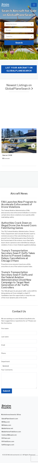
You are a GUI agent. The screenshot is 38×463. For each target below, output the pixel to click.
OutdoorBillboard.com (9, 435)
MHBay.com (6, 422)
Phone (3, 353)
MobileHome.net (7, 428)
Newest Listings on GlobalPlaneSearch (19, 86)
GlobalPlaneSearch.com (10, 418)
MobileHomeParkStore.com (11, 432)
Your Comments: (7, 370)
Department (5, 361)
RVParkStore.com (8, 441)
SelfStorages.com (8, 445)
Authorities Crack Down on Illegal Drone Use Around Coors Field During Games (18, 225)
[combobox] (19, 24)
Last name (5, 337)
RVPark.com (6, 438)
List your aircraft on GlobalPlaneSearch (19, 69)
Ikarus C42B (7, 155)
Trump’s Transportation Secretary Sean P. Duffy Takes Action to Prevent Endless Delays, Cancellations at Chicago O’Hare (18, 255)
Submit (6, 391)
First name (5, 328)
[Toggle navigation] (34, 5)
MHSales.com (6, 425)
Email (3, 345)
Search (19, 42)
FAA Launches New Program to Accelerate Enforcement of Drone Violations (18, 204)
